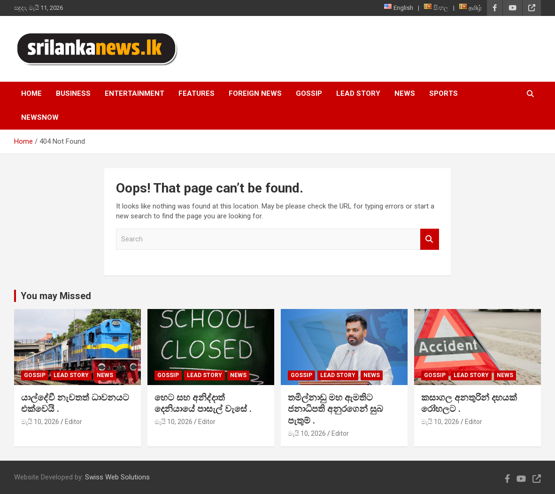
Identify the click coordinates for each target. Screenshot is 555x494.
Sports (443, 93)
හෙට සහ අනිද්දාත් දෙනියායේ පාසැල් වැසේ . (203, 403)
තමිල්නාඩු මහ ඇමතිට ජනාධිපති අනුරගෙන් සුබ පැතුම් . (335, 409)
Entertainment (134, 93)
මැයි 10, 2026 (40, 421)
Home (31, 93)
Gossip (309, 93)
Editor (73, 421)
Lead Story (358, 93)
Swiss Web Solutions (117, 477)
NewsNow (40, 117)
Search (429, 239)
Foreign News (255, 93)
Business (73, 93)
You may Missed (56, 295)
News (404, 93)
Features (196, 93)
